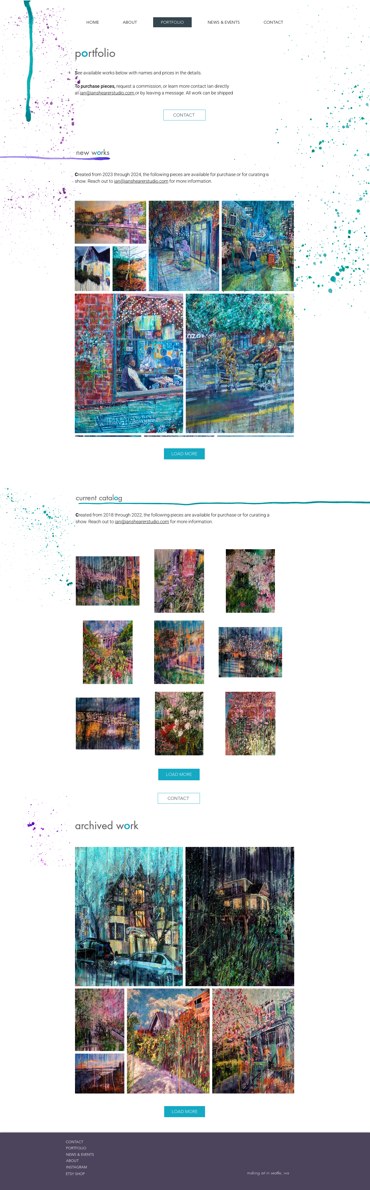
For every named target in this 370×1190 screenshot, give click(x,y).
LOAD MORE (184, 453)
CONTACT (74, 1142)
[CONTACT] (184, 115)
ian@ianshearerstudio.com (107, 93)
